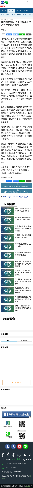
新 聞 (11, 10)
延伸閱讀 (9, 204)
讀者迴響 (9, 319)
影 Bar (26, 10)
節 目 (18, 10)
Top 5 (8, 340)
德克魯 (26, 197)
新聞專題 (4, 347)
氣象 (8, 14)
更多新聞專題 (16, 382)
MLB (24, 14)
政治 (13, 14)
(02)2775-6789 (11, 468)
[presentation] (32, 10)
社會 (30, 14)
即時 (2, 14)
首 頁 (3, 10)
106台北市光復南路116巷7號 (16, 464)
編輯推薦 (24, 340)
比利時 (9, 197)
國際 (19, 14)
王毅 (13, 197)
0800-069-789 (19, 472)
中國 (4, 197)
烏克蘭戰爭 (19, 197)
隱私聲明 (28, 486)
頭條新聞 (4, 334)
